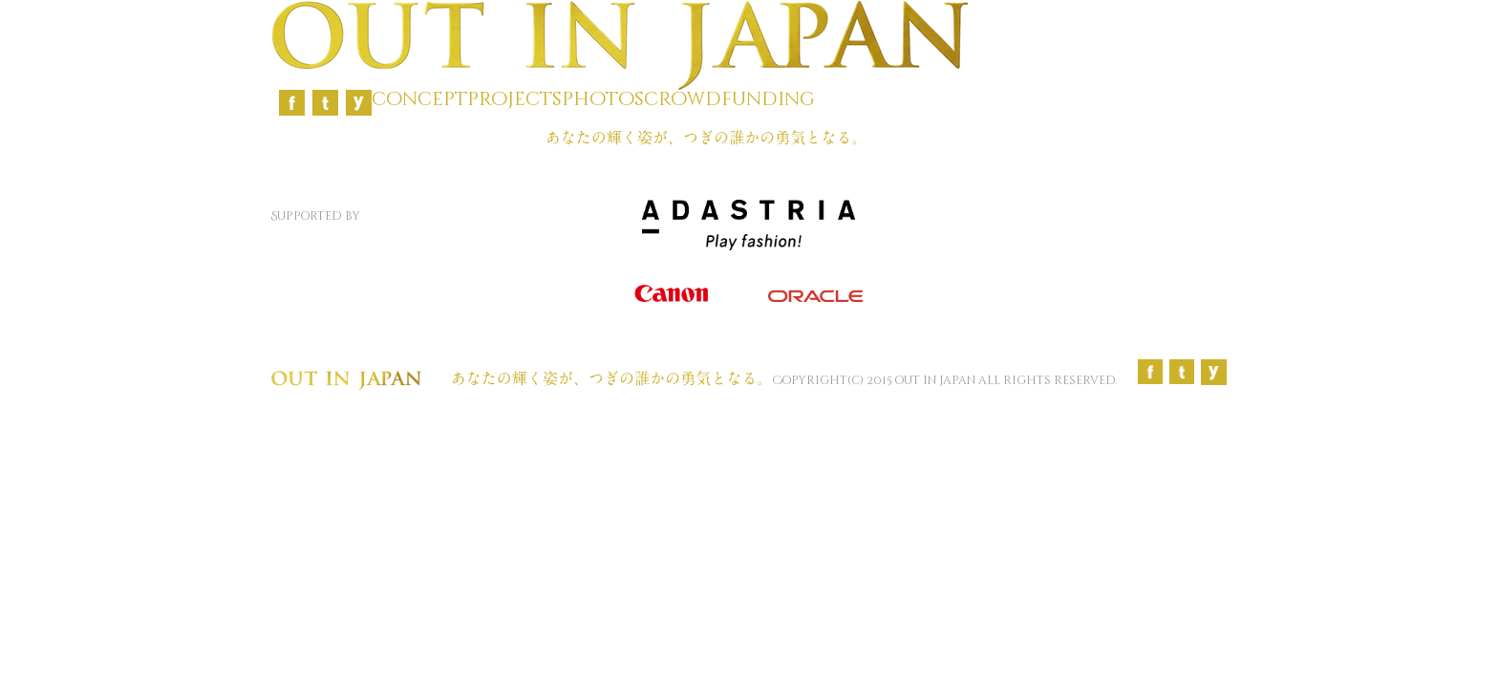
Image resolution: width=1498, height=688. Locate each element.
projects (514, 99)
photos (603, 99)
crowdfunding (729, 99)
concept (419, 99)
